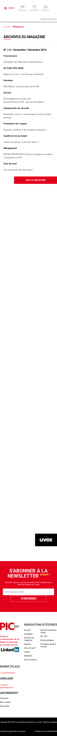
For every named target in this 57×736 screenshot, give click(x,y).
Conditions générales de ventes (12, 731)
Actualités (28, 634)
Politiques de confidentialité (46, 731)
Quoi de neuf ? (30, 648)
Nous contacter (30, 660)
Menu (9, 8)
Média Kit (28, 656)
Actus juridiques (47, 640)
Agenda (27, 644)
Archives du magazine (29, 639)
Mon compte (5, 702)
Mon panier (4, 706)
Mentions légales (50, 722)
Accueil (7, 27)
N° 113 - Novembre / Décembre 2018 (25, 49)
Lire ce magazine (35, 180)
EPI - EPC (43, 636)
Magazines (18, 27)
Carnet (27, 652)
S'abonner (4, 698)
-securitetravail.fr (7, 673)
